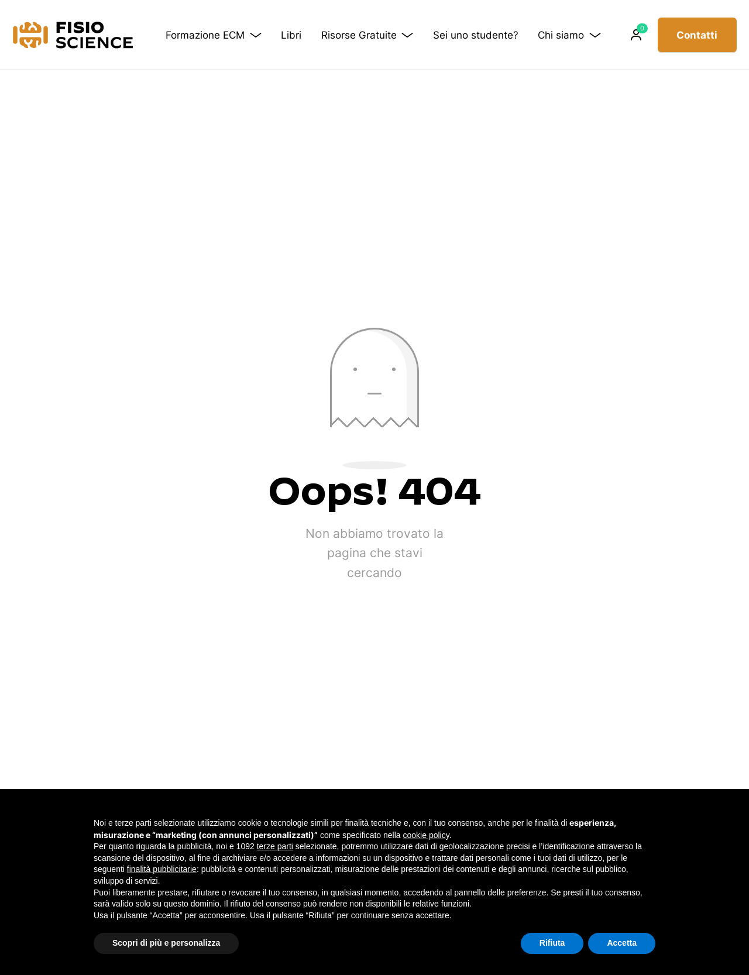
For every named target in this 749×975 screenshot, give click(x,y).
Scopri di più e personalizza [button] (166, 942)
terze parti (275, 846)
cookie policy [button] (426, 835)
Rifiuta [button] (552, 942)
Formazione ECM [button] (218, 35)
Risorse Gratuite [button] (371, 35)
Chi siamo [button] (571, 35)
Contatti (696, 35)
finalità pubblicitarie (162, 869)
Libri (295, 35)
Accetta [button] (622, 942)
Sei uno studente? (459, 35)
